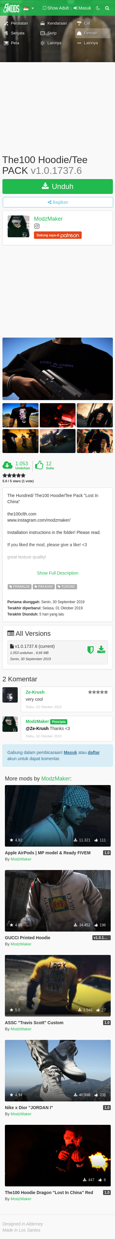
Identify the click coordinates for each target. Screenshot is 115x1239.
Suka (50, 468)
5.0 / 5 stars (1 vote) (18, 481)
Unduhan (22, 468)
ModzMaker (48, 219)
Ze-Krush (35, 692)
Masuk (70, 752)
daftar (94, 752)
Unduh (57, 186)
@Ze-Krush (37, 728)
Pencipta (58, 722)
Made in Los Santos (21, 1230)
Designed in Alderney (22, 1223)
